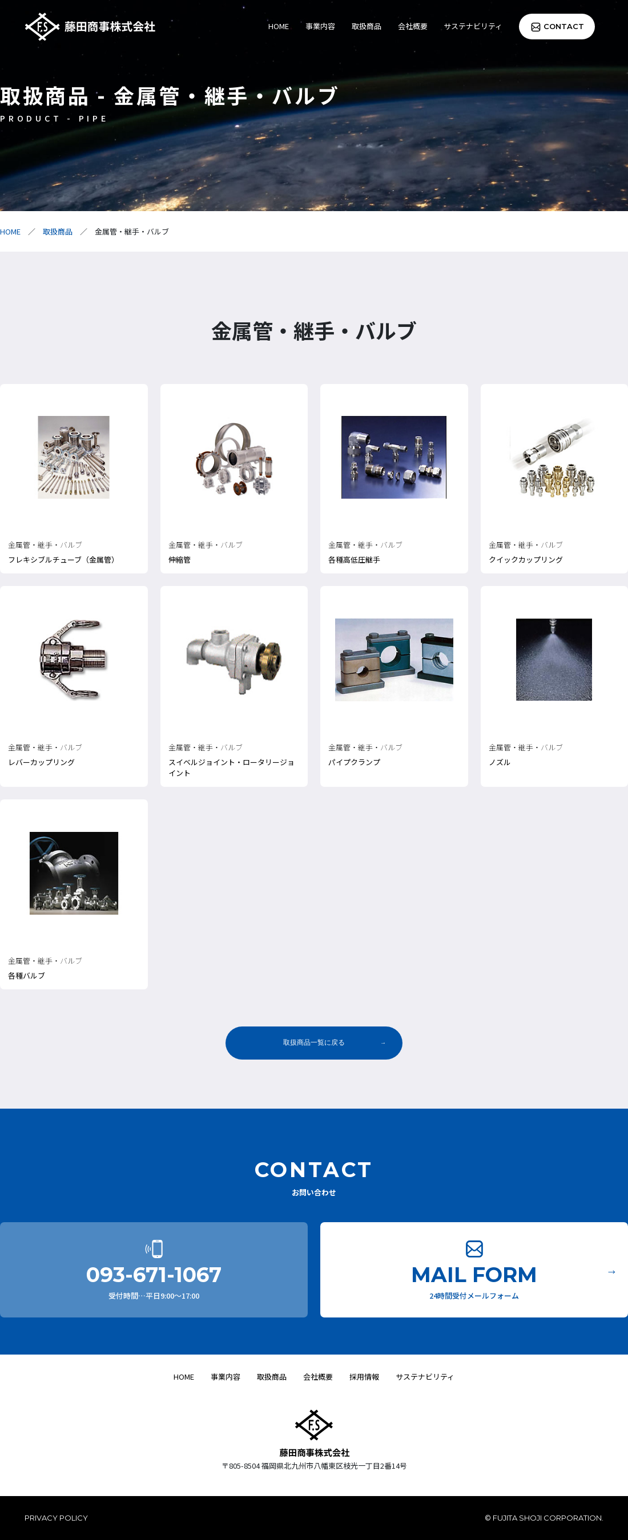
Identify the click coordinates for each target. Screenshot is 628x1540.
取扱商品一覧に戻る (314, 1042)
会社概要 (413, 26)
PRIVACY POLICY (56, 1517)
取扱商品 (366, 26)
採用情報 (364, 1376)
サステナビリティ (473, 26)
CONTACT (564, 26)
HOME (278, 26)
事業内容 (320, 26)
